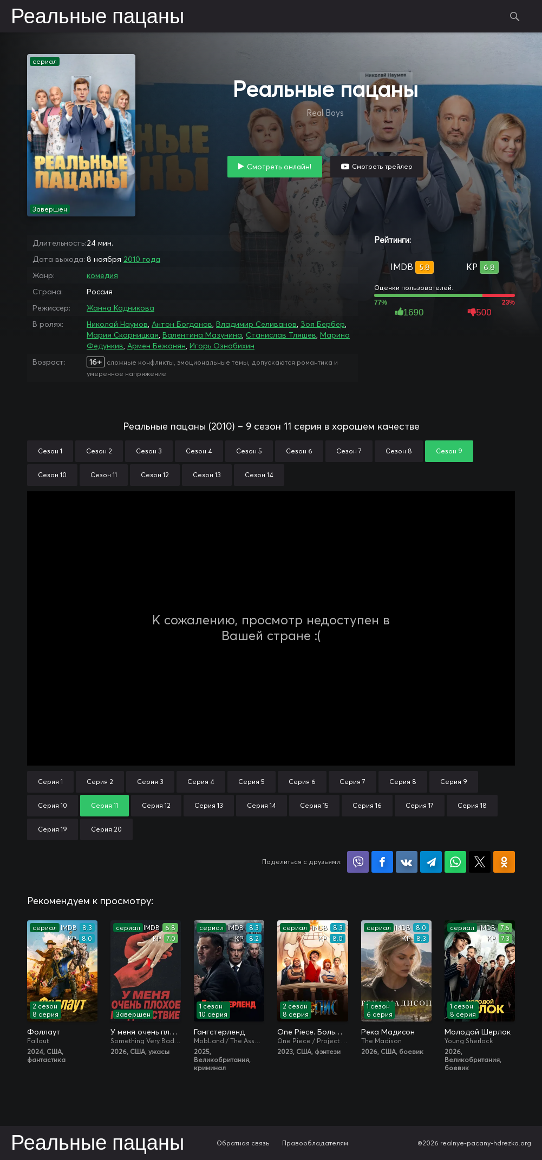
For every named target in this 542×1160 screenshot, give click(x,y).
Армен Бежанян (156, 346)
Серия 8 (402, 781)
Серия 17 (420, 805)
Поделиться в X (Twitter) (480, 862)
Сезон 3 (149, 451)
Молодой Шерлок (478, 1032)
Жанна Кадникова (120, 308)
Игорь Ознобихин (222, 346)
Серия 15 (314, 805)
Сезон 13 (207, 475)
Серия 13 (208, 805)
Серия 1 (50, 781)
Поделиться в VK (406, 862)
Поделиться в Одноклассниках (504, 862)
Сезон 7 (349, 451)
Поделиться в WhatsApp (455, 862)
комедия (102, 275)
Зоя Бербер (323, 324)
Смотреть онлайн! (279, 166)
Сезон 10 (52, 475)
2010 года (141, 259)
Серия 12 (156, 805)
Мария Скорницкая (123, 335)
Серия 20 (106, 829)
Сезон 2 (99, 451)
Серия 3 (150, 781)
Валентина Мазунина (202, 335)
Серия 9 (453, 781)
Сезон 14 (259, 475)
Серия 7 (352, 781)
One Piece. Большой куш (312, 1032)
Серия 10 (52, 805)
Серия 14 (261, 805)
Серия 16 (367, 805)
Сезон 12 (155, 475)
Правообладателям (315, 1143)
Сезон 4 (199, 451)
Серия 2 (100, 781)
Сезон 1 (50, 451)
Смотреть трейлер (382, 166)
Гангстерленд (219, 1032)
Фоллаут (44, 1032)
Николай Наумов (117, 324)
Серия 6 (302, 781)
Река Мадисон (388, 1032)
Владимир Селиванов (256, 324)
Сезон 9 (449, 451)
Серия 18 (472, 805)
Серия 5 (251, 781)
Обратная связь (243, 1143)
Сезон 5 (249, 451)
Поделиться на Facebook (382, 862)
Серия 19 (52, 829)
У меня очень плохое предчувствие (145, 1032)
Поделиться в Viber (358, 862)
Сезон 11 (103, 475)
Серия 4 (200, 781)
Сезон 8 (399, 451)
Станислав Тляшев (281, 335)
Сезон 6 (299, 451)
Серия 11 (104, 805)
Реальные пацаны (97, 17)
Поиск (515, 16)
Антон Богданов (182, 324)
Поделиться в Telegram (431, 862)
